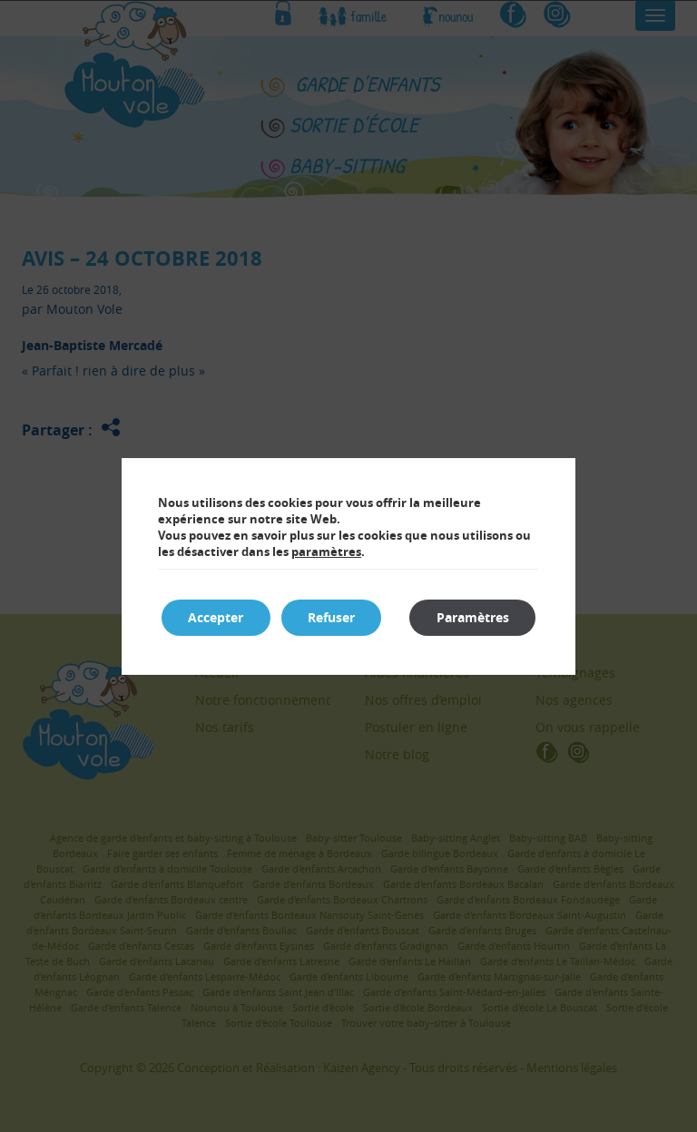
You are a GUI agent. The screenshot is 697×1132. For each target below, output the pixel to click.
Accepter (216, 617)
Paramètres (472, 617)
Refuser (333, 617)
